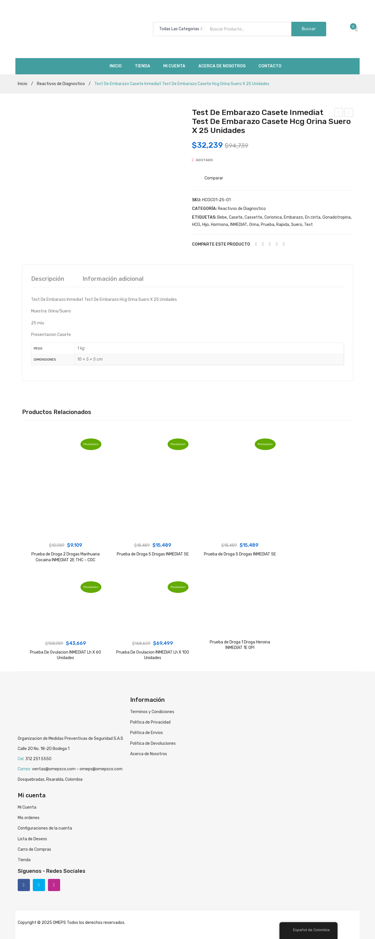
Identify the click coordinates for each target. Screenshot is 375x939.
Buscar (309, 28)
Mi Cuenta (27, 807)
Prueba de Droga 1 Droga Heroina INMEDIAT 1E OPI (240, 645)
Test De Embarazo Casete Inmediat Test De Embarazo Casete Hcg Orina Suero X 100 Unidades (339, 113)
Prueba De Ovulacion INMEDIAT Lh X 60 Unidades (65, 655)
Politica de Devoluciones (153, 743)
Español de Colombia (308, 930)
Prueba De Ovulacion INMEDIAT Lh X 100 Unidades (152, 655)
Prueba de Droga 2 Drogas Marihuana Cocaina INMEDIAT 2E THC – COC (65, 557)
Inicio (22, 83)
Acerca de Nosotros (148, 753)
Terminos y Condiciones (152, 711)
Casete (236, 217)
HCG (196, 224)
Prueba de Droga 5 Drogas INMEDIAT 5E (153, 554)
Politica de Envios (146, 732)
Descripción (47, 278)
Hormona (219, 224)
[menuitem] (116, 66)
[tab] (47, 279)
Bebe (222, 217)
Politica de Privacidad (150, 722)
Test (308, 224)
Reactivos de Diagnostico (61, 83)
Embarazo (293, 217)
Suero (296, 224)
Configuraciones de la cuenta (45, 828)
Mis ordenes (29, 817)
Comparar (213, 178)
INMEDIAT (238, 224)
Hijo (205, 224)
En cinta (312, 217)
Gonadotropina (336, 217)
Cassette (253, 217)
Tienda (24, 859)
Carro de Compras (34, 849)
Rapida (282, 224)
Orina (254, 224)
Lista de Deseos (32, 839)
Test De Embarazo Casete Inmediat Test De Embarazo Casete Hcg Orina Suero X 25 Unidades (349, 113)
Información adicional (112, 278)
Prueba (267, 224)
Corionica (273, 217)
